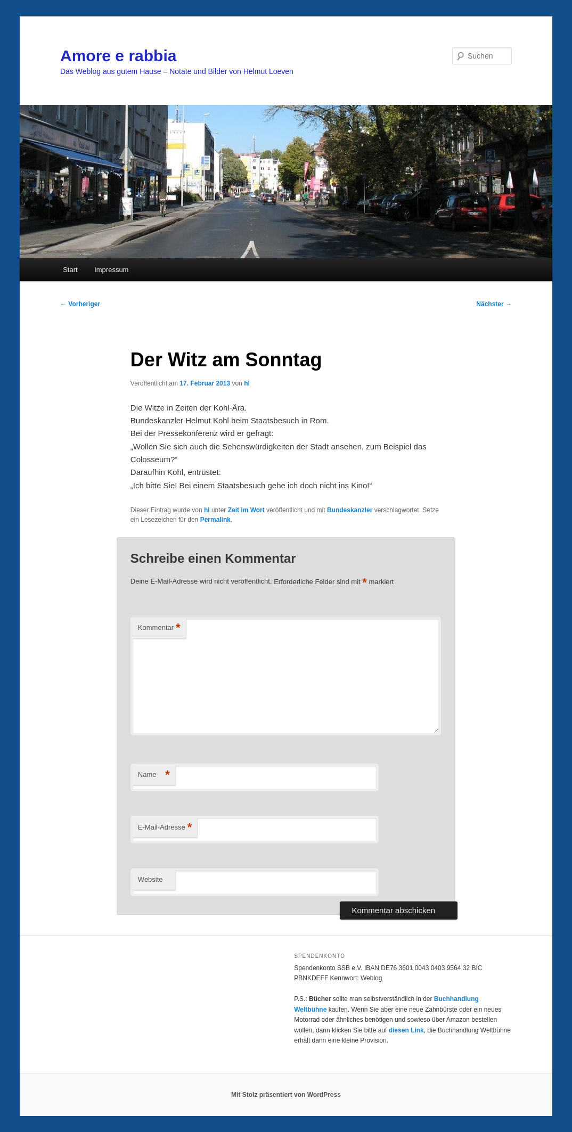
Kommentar (159, 628)
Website (150, 879)
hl (247, 383)
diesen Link (406, 1030)
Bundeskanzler (349, 510)
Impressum (111, 270)
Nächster (494, 304)
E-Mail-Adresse (165, 827)
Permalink (215, 519)
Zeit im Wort (246, 510)
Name (154, 775)
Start (70, 270)
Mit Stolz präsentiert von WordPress (286, 1094)
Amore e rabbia (118, 55)
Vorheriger (80, 304)
